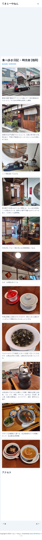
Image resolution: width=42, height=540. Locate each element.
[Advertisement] (21, 29)
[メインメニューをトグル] (38, 4)
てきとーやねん (10, 3)
